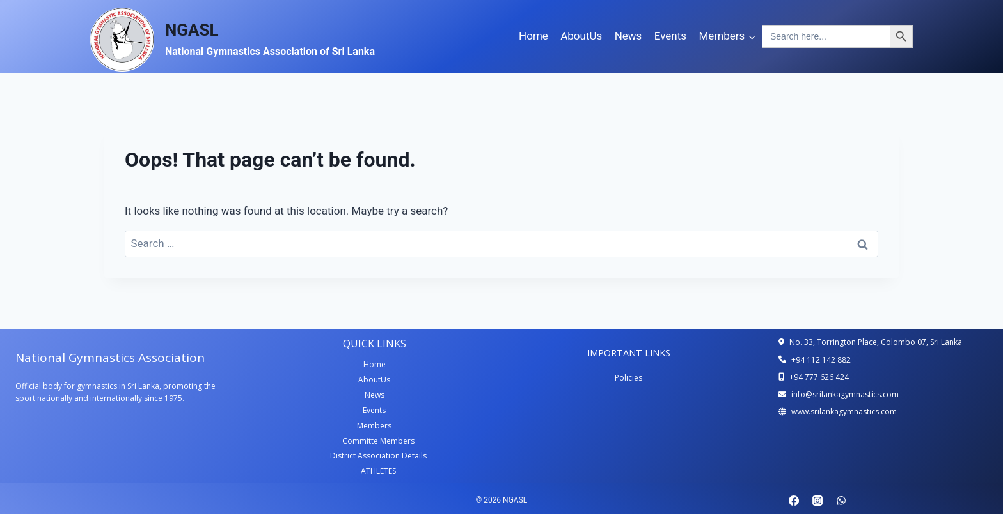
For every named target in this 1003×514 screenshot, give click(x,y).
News (628, 35)
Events (670, 35)
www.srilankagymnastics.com (844, 411)
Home (533, 35)
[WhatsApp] (841, 500)
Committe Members (378, 440)
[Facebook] (794, 500)
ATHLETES (378, 470)
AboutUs (581, 35)
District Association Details (378, 455)
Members (374, 425)
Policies (628, 377)
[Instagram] (817, 500)
